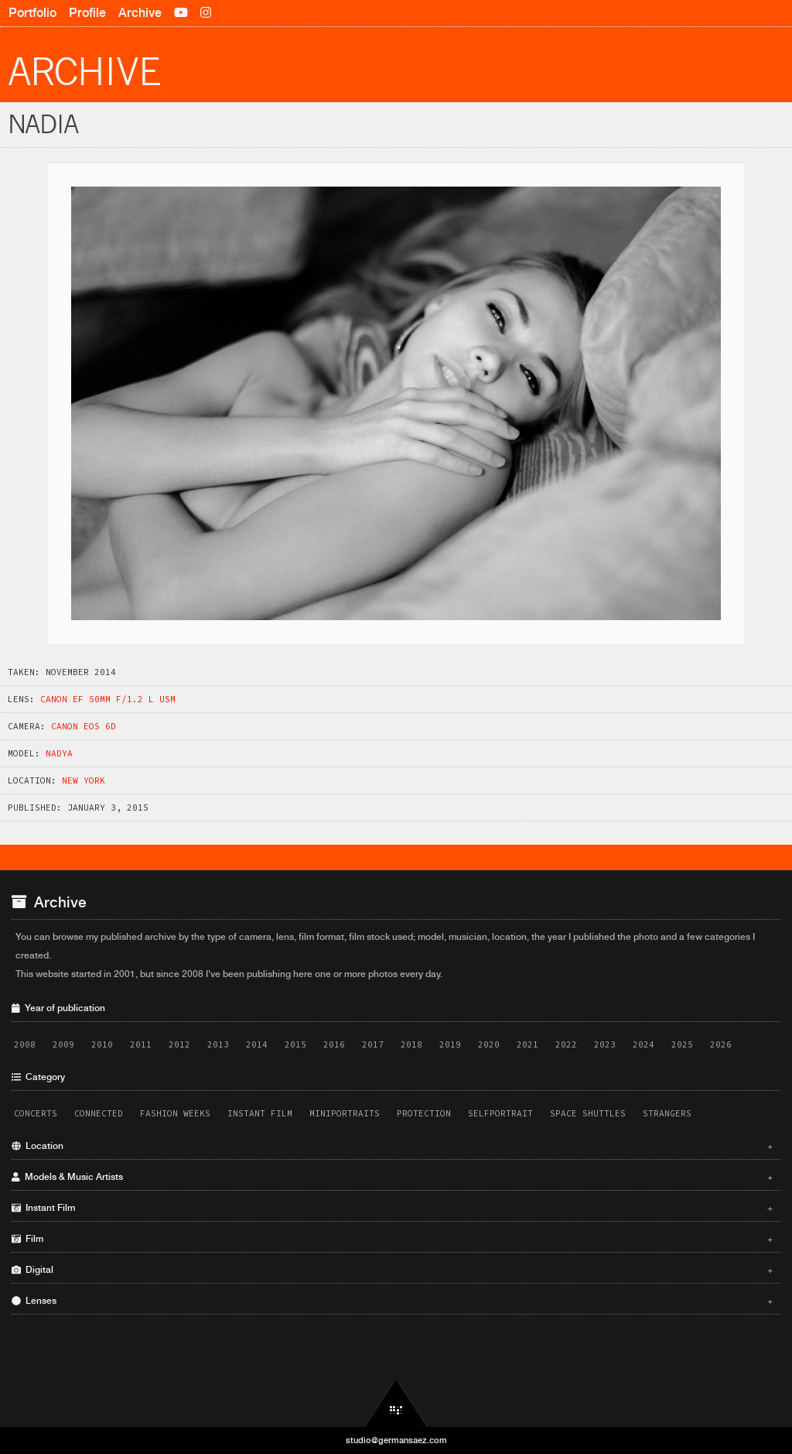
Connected (98, 1113)
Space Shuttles (588, 1113)
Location (392, 1145)
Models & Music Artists (392, 1176)
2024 (643, 1044)
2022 (566, 1044)
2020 (489, 1044)
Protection (424, 1113)
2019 (450, 1044)
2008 (25, 1044)
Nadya (59, 753)
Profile (87, 12)
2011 (141, 1044)
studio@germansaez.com (396, 1440)
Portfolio (32, 12)
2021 (527, 1044)
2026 (721, 1044)
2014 (257, 1044)
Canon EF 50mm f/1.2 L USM (108, 699)
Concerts (35, 1113)
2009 (63, 1044)
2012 (179, 1044)
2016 (334, 1044)
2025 (682, 1044)
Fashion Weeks (175, 1113)
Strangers (667, 1113)
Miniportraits (344, 1113)
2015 (295, 1044)
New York (83, 780)
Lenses (392, 1300)
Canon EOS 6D (83, 726)
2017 (373, 1044)
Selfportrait (500, 1113)
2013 (218, 1044)
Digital (392, 1269)
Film (392, 1238)
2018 (411, 1044)
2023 (605, 1044)
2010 (102, 1044)
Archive (140, 12)
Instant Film (259, 1113)
